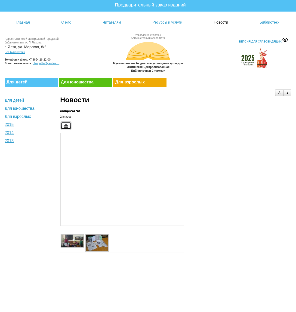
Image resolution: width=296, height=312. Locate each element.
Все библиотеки (15, 52)
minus (287, 92)
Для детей (17, 82)
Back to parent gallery (66, 125)
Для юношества (77, 82)
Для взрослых (130, 82)
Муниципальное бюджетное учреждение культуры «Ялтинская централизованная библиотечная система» (148, 56)
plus (279, 92)
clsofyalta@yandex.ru (46, 63)
